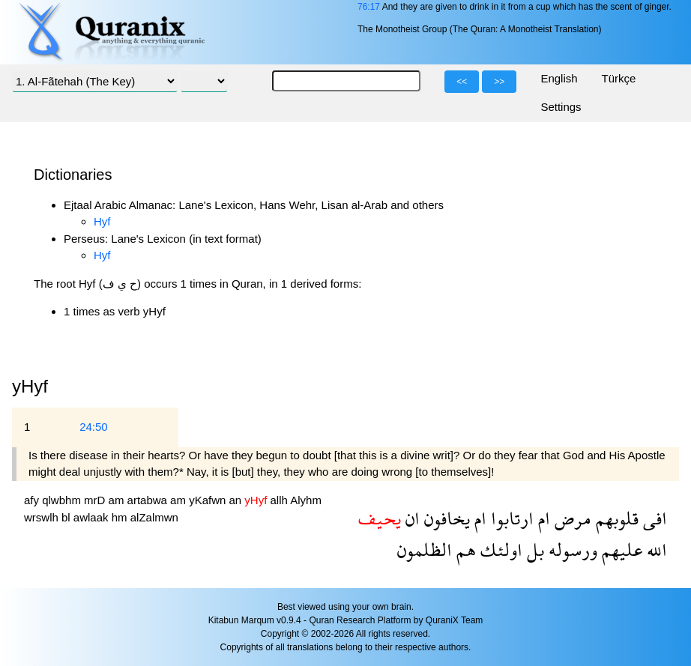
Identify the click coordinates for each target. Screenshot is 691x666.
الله (654, 549)
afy (33, 500)
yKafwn (209, 500)
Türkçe (619, 78)
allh (281, 500)
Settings (560, 106)
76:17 (368, 6)
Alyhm (306, 500)
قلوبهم (615, 518)
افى (653, 518)
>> (499, 81)
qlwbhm (63, 500)
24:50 (93, 426)
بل (533, 549)
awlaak (92, 517)
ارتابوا (510, 518)
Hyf (102, 221)
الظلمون (424, 549)
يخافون (445, 518)
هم (464, 549)
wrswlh (42, 517)
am (118, 500)
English (558, 78)
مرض (570, 518)
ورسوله (570, 549)
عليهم (619, 549)
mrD (96, 500)
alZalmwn (154, 517)
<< (461, 81)
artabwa (149, 500)
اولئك (499, 549)
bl (67, 517)
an (236, 500)
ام (542, 518)
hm (121, 517)
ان (410, 518)
